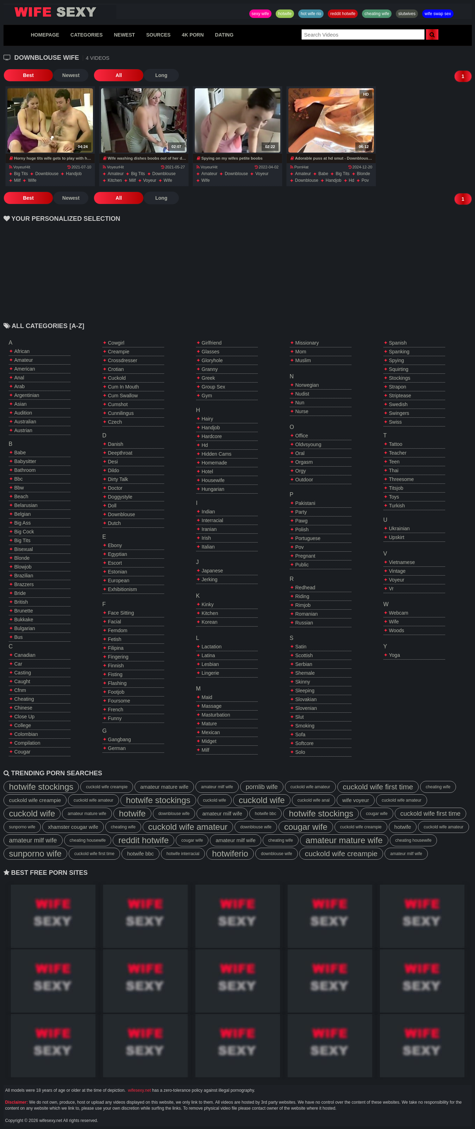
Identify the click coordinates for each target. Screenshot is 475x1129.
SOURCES (158, 35)
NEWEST (124, 35)
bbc (18, 479)
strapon (397, 387)
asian (20, 404)
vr (391, 588)
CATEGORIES (86, 35)
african (22, 351)
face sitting (121, 613)
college (22, 725)
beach (21, 496)
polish (302, 529)
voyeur (149, 180)
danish (116, 444)
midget (209, 741)
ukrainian (399, 528)
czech (115, 422)
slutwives (406, 13)
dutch (114, 523)
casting (22, 672)
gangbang (119, 739)
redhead (305, 587)
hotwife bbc (265, 813)
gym (207, 395)
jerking (210, 579)
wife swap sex (438, 13)
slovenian (306, 708)
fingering (118, 657)
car (18, 664)
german (117, 748)
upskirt (397, 537)
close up (24, 716)
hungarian (213, 489)
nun (300, 402)
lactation (212, 646)
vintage (397, 571)
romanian (306, 614)
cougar (22, 752)
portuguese (308, 538)
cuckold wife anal (314, 800)
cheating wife (376, 13)
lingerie (210, 673)
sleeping (305, 690)
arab (19, 386)
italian (208, 547)
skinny (302, 682)
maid (207, 697)
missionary (307, 343)
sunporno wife (22, 827)
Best (20, 75)
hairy (207, 419)
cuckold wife (214, 800)
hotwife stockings (41, 786)
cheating (24, 699)
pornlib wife (262, 786)
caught (22, 681)
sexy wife (260, 13)
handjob (74, 173)
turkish (397, 505)
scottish (304, 655)
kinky (208, 604)
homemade (214, 463)
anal (19, 377)
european (119, 580)
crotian (116, 369)
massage (212, 706)
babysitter (25, 461)
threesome (401, 479)
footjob (116, 692)
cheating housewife (88, 840)
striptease (400, 395)
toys (394, 497)
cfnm (20, 690)
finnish (116, 665)
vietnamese (402, 562)
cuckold (117, 378)
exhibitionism (122, 589)
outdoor (304, 479)
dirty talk (118, 479)
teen (394, 461)
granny (210, 369)
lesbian (210, 664)
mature (209, 723)
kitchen (115, 180)
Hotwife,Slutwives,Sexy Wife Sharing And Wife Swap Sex (60, 12)
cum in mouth (123, 387)
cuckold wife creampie (106, 786)
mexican (211, 732)
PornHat (299, 167)
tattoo (395, 444)
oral (300, 453)
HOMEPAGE (45, 35)
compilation (27, 743)
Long (132, 75)
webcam (398, 613)
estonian (117, 572)
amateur (116, 173)
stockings (400, 378)
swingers (399, 413)
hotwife (285, 13)
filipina (116, 648)
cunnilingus (121, 413)
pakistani (305, 503)
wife (32, 180)
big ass (22, 523)
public (302, 564)
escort (115, 563)
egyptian (117, 554)
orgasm (304, 462)
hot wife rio (311, 13)
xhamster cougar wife (73, 827)
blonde (363, 173)
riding (302, 596)
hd (351, 180)
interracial (212, 520)
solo (300, 752)
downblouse (46, 173)
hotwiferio (230, 853)
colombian (26, 734)
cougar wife (376, 813)
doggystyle (120, 497)
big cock (24, 531)
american (24, 369)
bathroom (25, 470)
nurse (301, 411)
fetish (114, 639)
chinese (23, 708)
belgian (22, 514)
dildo (113, 470)
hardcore (212, 436)
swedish (398, 404)
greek (208, 378)
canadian (25, 655)
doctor (115, 488)
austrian (23, 430)
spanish (398, 343)
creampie (119, 351)
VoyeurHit (19, 167)
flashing (117, 683)
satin (301, 646)
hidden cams (217, 454)
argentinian (26, 395)
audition (23, 413)
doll (112, 505)
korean (210, 622)
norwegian (307, 385)
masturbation (216, 715)
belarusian (26, 505)
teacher (398, 453)
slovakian (306, 699)
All (97, 75)
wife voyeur (355, 800)
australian (25, 421)
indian (208, 511)
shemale (305, 673)
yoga (394, 655)
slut (299, 717)
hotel (207, 471)
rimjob (303, 605)
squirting (398, 369)
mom (300, 351)
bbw (19, 487)
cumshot (118, 404)
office (301, 435)
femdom (117, 630)
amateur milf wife (217, 786)
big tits (21, 173)
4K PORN (193, 35)
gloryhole (212, 360)
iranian (209, 529)
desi (113, 461)
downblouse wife (174, 813)
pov (365, 180)
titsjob (396, 488)
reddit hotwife (342, 13)
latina (208, 655)
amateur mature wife (164, 787)
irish (206, 538)
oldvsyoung (308, 444)
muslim (303, 360)
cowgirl (116, 343)
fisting (115, 674)
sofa (300, 734)
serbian (303, 664)
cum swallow (123, 395)
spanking (399, 351)
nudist (302, 394)
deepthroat (120, 453)
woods (396, 630)
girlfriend (212, 343)
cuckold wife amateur (310, 786)
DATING (224, 35)
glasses (211, 351)
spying (396, 360)
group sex (213, 387)
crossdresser (122, 360)
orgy (300, 471)
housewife (213, 480)
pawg (301, 521)
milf (17, 180)
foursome (119, 701)
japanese (212, 570)
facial (114, 621)
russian (304, 623)
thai (394, 470)
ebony (115, 545)
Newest (56, 75)
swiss (395, 422)
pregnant (305, 556)
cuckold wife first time (378, 787)
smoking (304, 726)
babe (323, 173)
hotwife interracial (183, 853)
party (301, 512)
